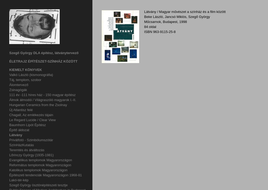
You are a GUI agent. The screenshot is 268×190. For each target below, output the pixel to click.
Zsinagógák (18, 90)
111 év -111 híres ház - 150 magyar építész (42, 95)
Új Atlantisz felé (21, 110)
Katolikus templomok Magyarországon (38, 170)
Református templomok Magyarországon (40, 165)
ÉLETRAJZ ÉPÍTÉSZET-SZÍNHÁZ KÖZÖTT (43, 61)
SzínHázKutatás (21, 145)
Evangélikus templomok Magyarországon (40, 160)
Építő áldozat (19, 130)
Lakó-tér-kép (19, 180)
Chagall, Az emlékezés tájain (31, 115)
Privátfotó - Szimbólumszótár (31, 140)
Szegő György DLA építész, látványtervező (43, 53)
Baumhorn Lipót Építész (27, 125)
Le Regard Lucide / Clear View (32, 120)
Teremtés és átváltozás (26, 150)
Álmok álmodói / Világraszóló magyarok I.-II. (42, 100)
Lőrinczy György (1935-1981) (31, 155)
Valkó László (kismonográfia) (31, 75)
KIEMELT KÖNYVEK (25, 70)
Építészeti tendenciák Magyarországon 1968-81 (45, 175)
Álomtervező (18, 85)
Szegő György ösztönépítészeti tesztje (38, 185)
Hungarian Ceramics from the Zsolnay (38, 105)
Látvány (15, 135)
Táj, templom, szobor (25, 80)
